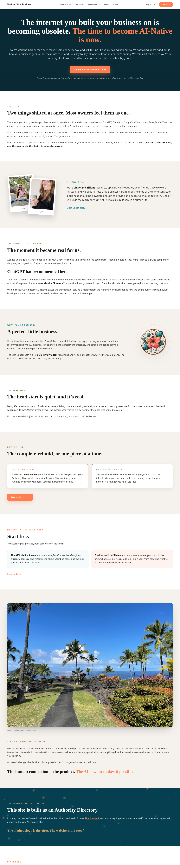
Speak (115, 4)
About (106, 4)
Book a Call (165, 4)
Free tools (14, 575)
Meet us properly (77, 209)
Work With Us (65, 4)
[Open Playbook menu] (99, 4)
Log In (148, 4)
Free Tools (79, 4)
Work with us (20, 498)
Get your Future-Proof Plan (90, 69)
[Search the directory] (155, 4)
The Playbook (92, 4)
